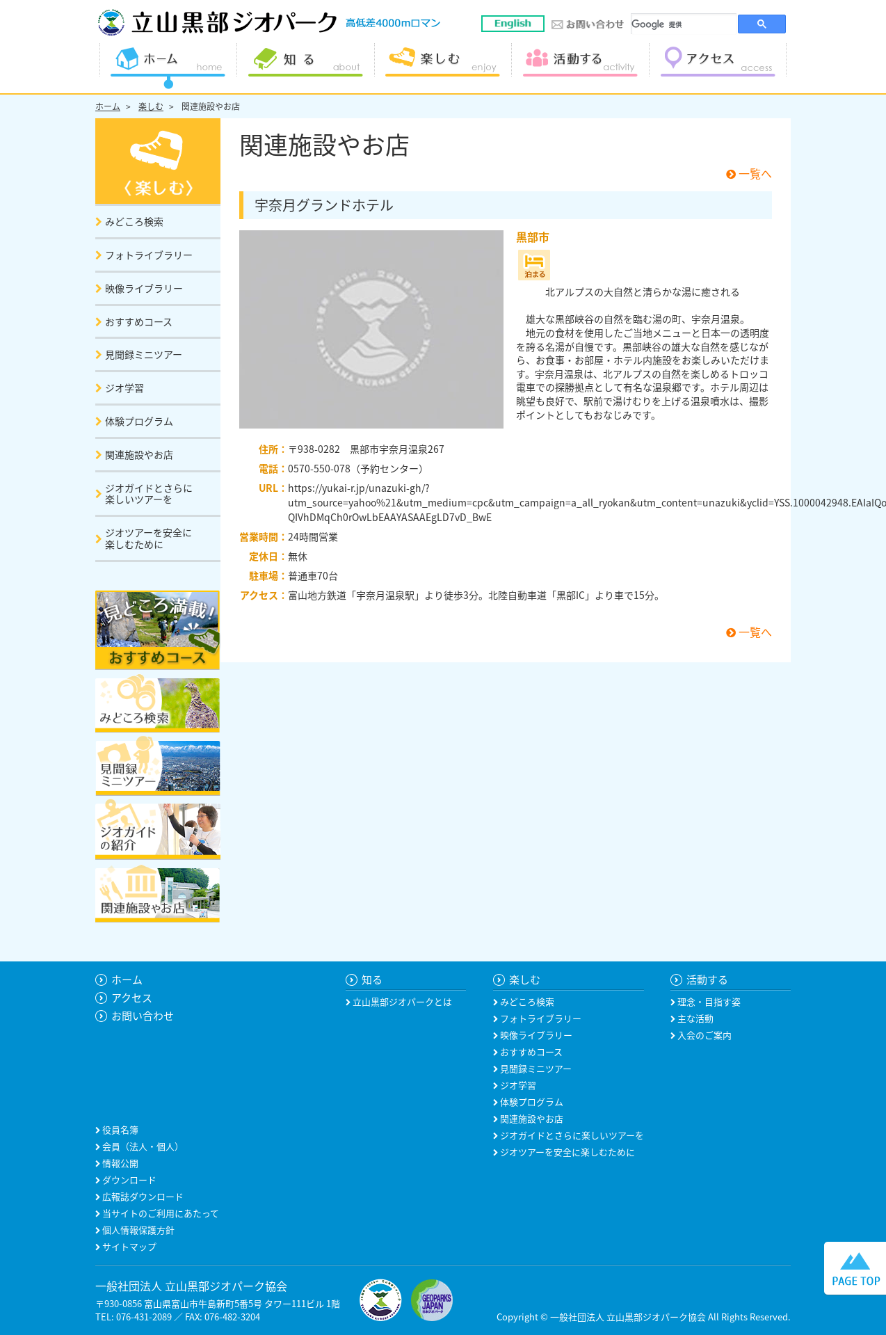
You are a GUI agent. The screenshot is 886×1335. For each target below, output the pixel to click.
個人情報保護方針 (137, 1229)
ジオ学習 (517, 1085)
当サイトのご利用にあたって (159, 1213)
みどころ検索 (526, 1001)
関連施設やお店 (211, 106)
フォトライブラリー (539, 1018)
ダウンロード (128, 1179)
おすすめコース (530, 1051)
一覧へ (749, 173)
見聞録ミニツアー (535, 1068)
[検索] (684, 24)
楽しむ (150, 106)
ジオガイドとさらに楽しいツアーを (571, 1135)
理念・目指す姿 (708, 1001)
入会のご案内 (703, 1034)
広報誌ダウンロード (142, 1196)
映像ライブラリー (535, 1034)
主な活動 (694, 1018)
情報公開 (119, 1162)
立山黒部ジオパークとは (401, 1001)
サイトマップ (128, 1246)
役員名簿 (119, 1129)
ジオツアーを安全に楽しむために (566, 1151)
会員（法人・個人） (142, 1146)
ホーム (107, 106)
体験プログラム (530, 1101)
